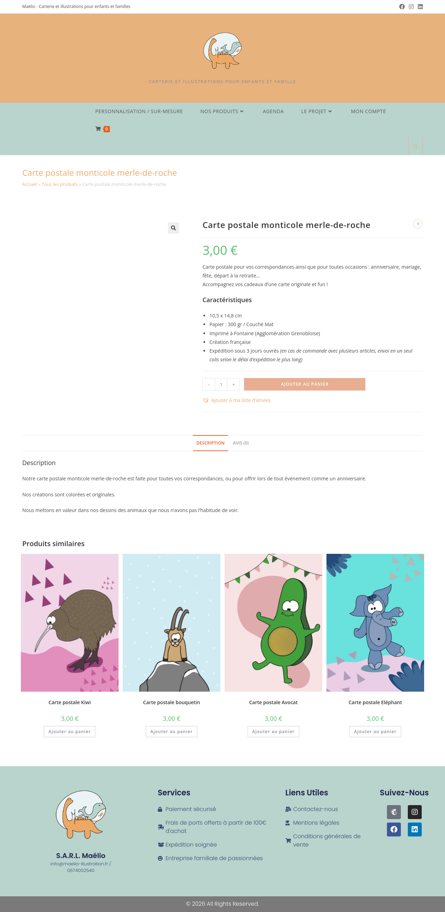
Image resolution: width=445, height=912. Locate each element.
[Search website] (415, 147)
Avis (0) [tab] (241, 443)
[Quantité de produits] (221, 384)
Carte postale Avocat (273, 702)
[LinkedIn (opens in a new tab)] (419, 6)
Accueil (29, 184)
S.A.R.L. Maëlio (81, 855)
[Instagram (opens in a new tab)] (411, 6)
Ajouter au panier (305, 384)
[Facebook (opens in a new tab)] (402, 6)
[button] (173, 228)
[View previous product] (418, 224)
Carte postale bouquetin (171, 702)
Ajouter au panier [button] (70, 731)
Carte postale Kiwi (70, 702)
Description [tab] (210, 443)
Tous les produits (60, 184)
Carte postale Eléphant (375, 702)
